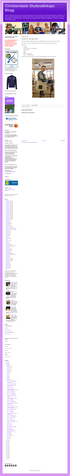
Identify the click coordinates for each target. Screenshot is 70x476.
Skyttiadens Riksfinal (10, 429)
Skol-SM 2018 (8, 250)
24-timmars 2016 (8, 207)
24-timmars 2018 (8, 209)
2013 (7, 454)
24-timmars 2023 (8, 214)
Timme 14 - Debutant (10, 400)
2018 (7, 447)
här (16, 164)
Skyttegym (7, 251)
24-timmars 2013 (8, 203)
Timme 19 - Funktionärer (11, 391)
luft (6, 239)
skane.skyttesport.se (8, 334)
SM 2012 (7, 255)
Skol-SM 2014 (8, 249)
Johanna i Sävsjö (8, 227)
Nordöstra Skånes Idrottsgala (11, 426)
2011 (7, 457)
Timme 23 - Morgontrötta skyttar (14, 301)
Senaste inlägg (24, 140)
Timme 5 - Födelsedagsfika (11, 415)
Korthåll (7, 238)
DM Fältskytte (9, 432)
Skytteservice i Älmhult (8, 348)
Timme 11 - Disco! (10, 405)
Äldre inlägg (63, 140)
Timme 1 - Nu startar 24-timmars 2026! (14, 283)
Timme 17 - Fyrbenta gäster (11, 394)
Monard (6, 350)
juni (7, 374)
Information (8, 225)
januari (8, 438)
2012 (7, 455)
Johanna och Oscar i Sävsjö (10, 229)
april (8, 377)
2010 (7, 458)
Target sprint (8, 264)
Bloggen (7, 220)
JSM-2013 (7, 234)
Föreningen (8, 223)
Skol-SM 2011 (8, 248)
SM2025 (7, 263)
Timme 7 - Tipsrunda (10, 412)
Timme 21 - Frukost (10, 387)
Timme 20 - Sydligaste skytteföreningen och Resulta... (12, 389)
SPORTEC (6, 346)
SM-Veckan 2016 (8, 259)
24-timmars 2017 (8, 208)
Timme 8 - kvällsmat (10, 410)
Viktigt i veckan (9, 423)
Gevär (7, 224)
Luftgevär (7, 240)
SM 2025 (7, 256)
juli (7, 373)
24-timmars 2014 (8, 204)
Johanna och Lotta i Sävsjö (10, 228)
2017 (7, 448)
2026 (7, 362)
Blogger (39, 470)
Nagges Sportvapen (8, 352)
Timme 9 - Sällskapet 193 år (11, 409)
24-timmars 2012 (8, 202)
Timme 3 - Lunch (13, 306)
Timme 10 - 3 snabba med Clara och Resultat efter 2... (12, 407)
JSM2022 (7, 235)
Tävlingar (7, 265)
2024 (7, 364)
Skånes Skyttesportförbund (10, 254)
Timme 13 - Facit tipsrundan (11, 401)
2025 (7, 363)
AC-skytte (6, 341)
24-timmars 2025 (8, 217)
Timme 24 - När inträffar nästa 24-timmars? (12, 382)
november (8, 367)
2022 (7, 441)
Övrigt (7, 268)
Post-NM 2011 (8, 244)
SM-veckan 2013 (8, 258)
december (8, 366)
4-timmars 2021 (8, 219)
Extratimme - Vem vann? (11, 380)
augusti (8, 371)
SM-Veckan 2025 (8, 260)
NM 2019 (7, 243)
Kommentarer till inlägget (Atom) (32, 142)
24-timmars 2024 (27, 106)
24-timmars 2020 (8, 212)
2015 (7, 451)
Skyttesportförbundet (9, 253)
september (9, 370)
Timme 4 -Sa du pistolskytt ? (11, 417)
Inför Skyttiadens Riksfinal (11, 430)
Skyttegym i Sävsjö (8, 356)
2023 (7, 440)
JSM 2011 (7, 230)
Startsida (43, 140)
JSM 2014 (7, 233)
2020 (7, 444)
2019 (7, 445)
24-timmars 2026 (8, 218)
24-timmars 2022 (8, 213)
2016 (7, 450)
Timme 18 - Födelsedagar (11, 392)
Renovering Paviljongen (10, 245)
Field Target (8, 222)
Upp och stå (8, 266)
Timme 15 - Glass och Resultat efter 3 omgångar (12, 398)
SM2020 (7, 261)
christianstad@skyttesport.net (10, 171)
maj (7, 376)
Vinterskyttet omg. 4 (10, 435)
